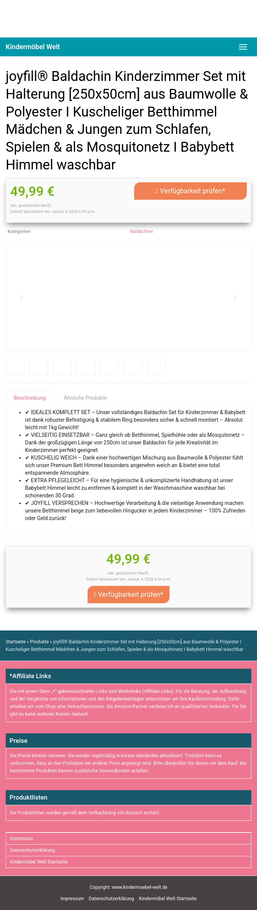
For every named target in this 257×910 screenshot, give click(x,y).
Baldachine (141, 231)
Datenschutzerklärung (32, 850)
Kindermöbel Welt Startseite (38, 862)
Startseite (16, 641)
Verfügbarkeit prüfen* (190, 191)
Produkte (39, 641)
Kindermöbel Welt (33, 47)
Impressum (21, 838)
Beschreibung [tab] (30, 398)
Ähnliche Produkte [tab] (85, 398)
